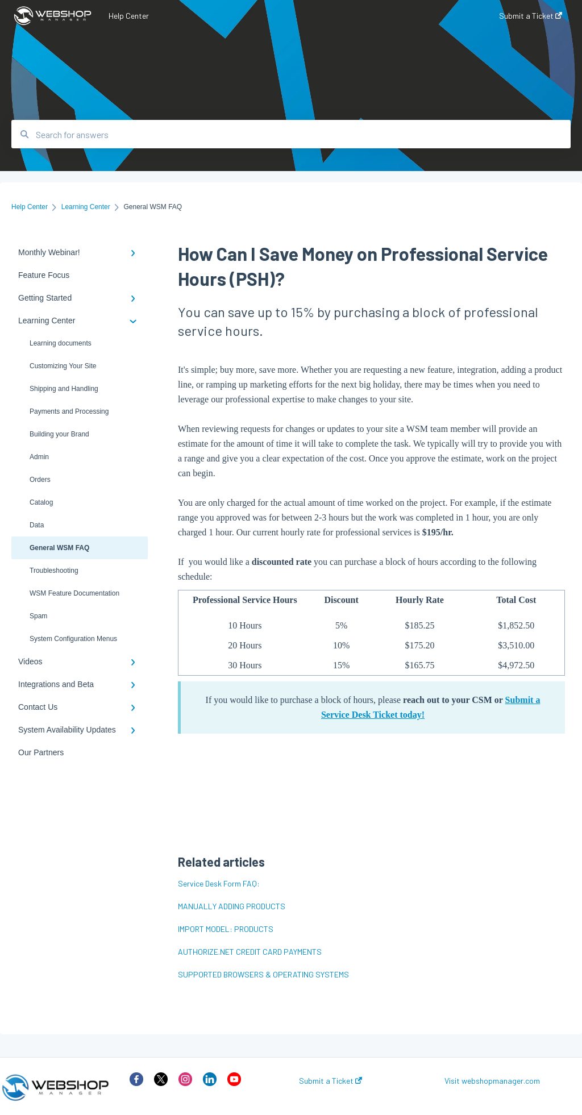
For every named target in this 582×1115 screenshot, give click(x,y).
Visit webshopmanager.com (492, 1080)
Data (37, 525)
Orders (40, 480)
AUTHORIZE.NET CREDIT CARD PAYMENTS (250, 951)
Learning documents (61, 343)
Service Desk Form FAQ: (219, 883)
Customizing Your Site (63, 366)
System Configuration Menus (73, 639)
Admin (39, 457)
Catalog (41, 502)
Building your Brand (59, 434)
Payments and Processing (69, 411)
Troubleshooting (54, 571)
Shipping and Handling (64, 389)
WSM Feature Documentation (74, 593)
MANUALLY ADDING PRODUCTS (231, 906)
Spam (38, 616)
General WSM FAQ (59, 548)
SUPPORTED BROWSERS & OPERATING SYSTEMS (263, 974)
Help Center (129, 15)
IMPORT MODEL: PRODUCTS (225, 929)
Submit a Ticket (330, 1080)
